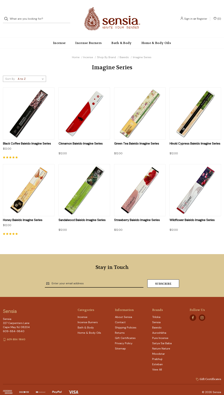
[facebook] (193, 311)
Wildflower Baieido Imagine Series (192, 214)
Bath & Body (121, 36)
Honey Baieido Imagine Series (22, 214)
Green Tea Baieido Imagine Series (136, 137)
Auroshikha (159, 326)
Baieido (157, 321)
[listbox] (31, 72)
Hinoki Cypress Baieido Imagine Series (195, 137)
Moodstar (158, 347)
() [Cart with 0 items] (217, 15)
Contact (120, 316)
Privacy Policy (123, 337)
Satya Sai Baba (162, 337)
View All (157, 363)
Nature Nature (161, 342)
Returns (120, 326)
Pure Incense (160, 331)
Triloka (156, 310)
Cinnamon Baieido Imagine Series (81, 137)
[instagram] (202, 311)
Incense (59, 36)
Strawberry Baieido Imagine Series (137, 214)
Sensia (156, 316)
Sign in (188, 15)
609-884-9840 (16, 333)
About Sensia (123, 310)
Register (202, 15)
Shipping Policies (125, 321)
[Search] (7, 15)
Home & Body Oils (156, 36)
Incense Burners (88, 36)
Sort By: (10, 72)
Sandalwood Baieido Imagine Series (82, 214)
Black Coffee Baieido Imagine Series (27, 137)
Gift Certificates (125, 331)
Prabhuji (157, 352)
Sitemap (120, 342)
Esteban (157, 358)
